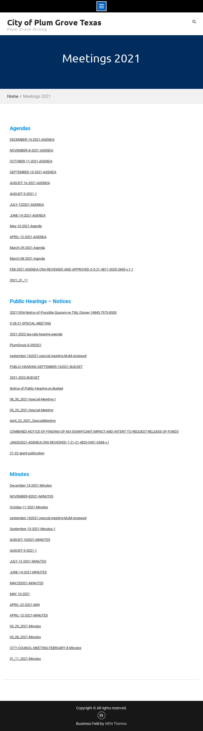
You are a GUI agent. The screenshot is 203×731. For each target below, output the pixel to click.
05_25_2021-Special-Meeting (31, 410)
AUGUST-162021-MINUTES (30, 540)
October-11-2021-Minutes (29, 507)
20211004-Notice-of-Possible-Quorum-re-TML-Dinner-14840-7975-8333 (63, 312)
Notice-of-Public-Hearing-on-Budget (36, 388)
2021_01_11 (19, 280)
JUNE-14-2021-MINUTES (28, 572)
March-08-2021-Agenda (27, 259)
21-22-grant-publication (27, 453)
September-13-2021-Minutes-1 (33, 529)
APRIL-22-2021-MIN (25, 605)
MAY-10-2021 (20, 594)
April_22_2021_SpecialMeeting (33, 421)
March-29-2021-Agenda (27, 248)
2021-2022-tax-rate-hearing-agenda (36, 334)
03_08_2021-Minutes (25, 637)
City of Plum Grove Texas (54, 22)
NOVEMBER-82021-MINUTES (31, 496)
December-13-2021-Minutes (31, 485)
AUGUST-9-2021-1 (23, 194)
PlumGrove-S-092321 (25, 345)
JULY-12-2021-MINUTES (28, 561)
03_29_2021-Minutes (25, 626)
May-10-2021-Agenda (26, 226)
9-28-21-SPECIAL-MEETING (30, 323)
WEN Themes (116, 723)
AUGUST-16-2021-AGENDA (30, 183)
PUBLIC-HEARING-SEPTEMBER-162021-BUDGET (46, 367)
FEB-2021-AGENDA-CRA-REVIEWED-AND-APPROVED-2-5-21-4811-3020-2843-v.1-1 (71, 269)
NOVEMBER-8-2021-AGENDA (31, 150)
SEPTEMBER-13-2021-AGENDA (33, 172)
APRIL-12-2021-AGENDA (28, 237)
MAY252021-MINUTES (26, 583)
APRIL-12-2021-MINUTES (29, 615)
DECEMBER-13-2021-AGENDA (32, 139)
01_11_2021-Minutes (25, 659)
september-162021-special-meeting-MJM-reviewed (48, 356)
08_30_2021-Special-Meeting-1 (33, 399)
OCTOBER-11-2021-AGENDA (31, 161)
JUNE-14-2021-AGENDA (27, 215)
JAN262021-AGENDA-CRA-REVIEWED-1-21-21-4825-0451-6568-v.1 (59, 442)
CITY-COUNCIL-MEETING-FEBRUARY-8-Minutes (45, 648)
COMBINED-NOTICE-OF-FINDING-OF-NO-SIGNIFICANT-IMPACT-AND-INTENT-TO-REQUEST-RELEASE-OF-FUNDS (94, 431)
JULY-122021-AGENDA (27, 205)
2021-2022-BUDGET (25, 378)
